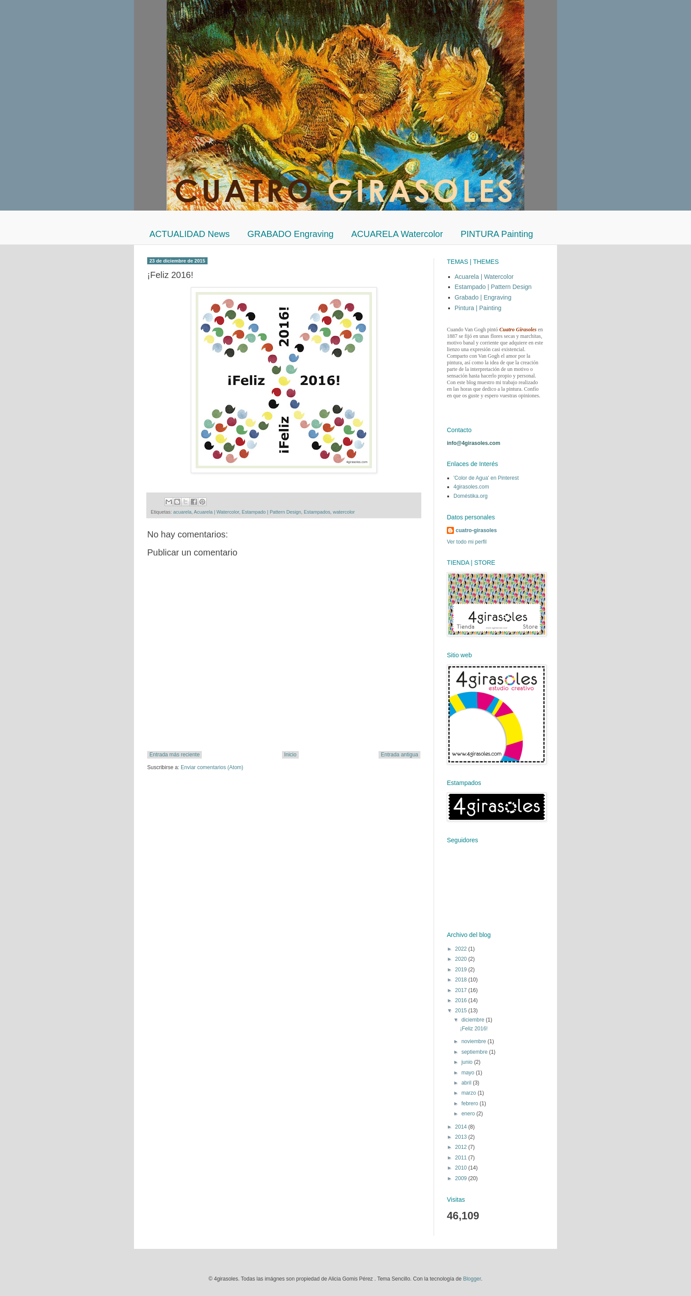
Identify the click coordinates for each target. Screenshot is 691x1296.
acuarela (182, 512)
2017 (461, 990)
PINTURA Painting (497, 234)
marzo (469, 1093)
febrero (470, 1103)
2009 (461, 1178)
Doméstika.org (470, 496)
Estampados (317, 512)
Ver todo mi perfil (467, 542)
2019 (461, 969)
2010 (461, 1168)
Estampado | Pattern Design (271, 512)
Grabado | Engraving (483, 297)
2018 (461, 980)
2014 (461, 1127)
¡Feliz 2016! (474, 1029)
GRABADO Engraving (290, 234)
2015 (461, 1010)
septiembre (475, 1052)
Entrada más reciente (174, 755)
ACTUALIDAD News (189, 234)
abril (467, 1083)
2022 (461, 949)
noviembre (474, 1041)
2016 (461, 1000)
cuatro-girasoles (476, 530)
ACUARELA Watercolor (397, 234)
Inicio (290, 755)
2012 (461, 1147)
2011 (461, 1158)
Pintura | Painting (478, 307)
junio (467, 1062)
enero (468, 1114)
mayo (468, 1073)
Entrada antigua (399, 755)
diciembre (473, 1020)
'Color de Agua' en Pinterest (486, 478)
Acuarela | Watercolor (216, 512)
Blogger (472, 1279)
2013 (461, 1137)
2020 (461, 959)
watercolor (344, 512)
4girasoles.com (471, 487)
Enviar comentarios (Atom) (212, 767)
